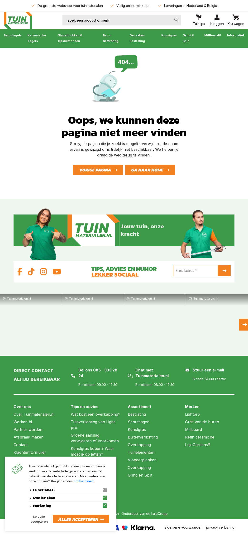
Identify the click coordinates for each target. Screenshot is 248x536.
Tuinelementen (141, 452)
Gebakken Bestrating (137, 38)
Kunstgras (169, 35)
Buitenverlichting (143, 437)
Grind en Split (140, 475)
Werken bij (23, 421)
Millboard (193, 429)
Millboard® (212, 35)
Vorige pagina (95, 170)
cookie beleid (84, 481)
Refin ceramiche (199, 437)
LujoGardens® (197, 444)
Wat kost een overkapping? (95, 414)
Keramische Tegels (37, 38)
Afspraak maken (28, 437)
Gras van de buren (202, 421)
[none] (176, 19)
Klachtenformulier (30, 452)
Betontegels (13, 35)
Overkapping (139, 444)
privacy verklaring (220, 527)
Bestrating (137, 414)
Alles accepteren (78, 519)
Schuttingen (138, 421)
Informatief (235, 35)
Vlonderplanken (142, 460)
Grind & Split (188, 38)
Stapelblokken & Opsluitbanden (70, 38)
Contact (21, 444)
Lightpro (192, 414)
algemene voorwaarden (183, 527)
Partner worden (28, 429)
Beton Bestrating (110, 38)
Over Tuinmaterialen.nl (34, 414)
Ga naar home (147, 170)
